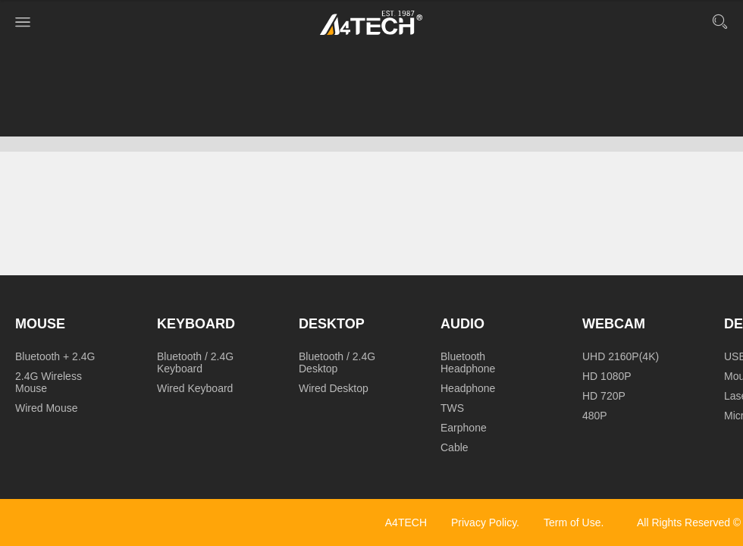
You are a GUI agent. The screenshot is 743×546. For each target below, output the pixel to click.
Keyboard (196, 323)
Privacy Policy (483, 522)
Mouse (40, 323)
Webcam (613, 323)
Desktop (332, 323)
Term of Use (572, 522)
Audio (462, 323)
